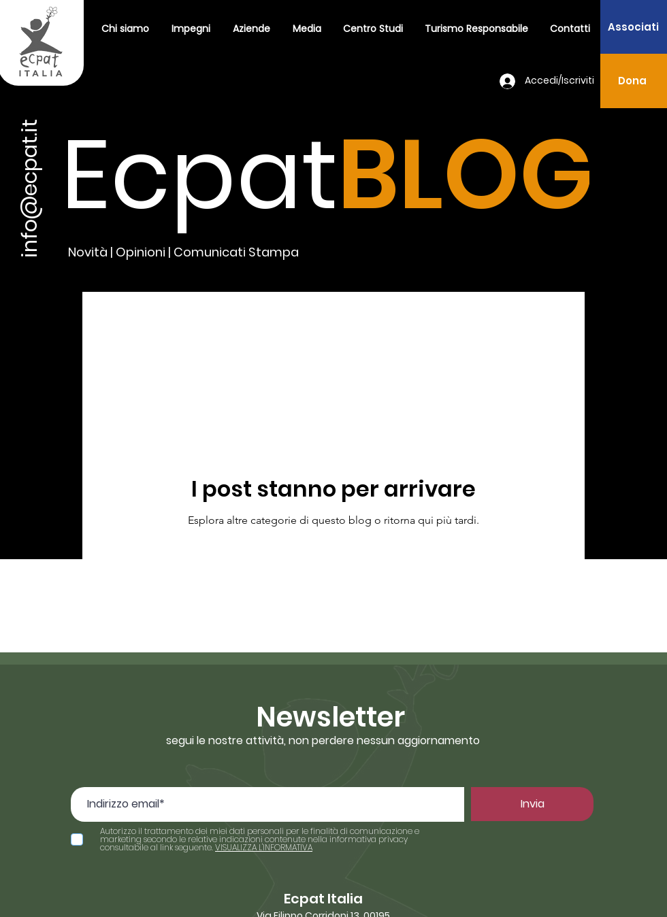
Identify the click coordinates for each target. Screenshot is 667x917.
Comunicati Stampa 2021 (226, 319)
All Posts (105, 319)
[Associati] (633, 27)
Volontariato (432, 319)
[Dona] (632, 81)
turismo (345, 319)
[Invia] (532, 804)
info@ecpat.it (30, 188)
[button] (190, 29)
